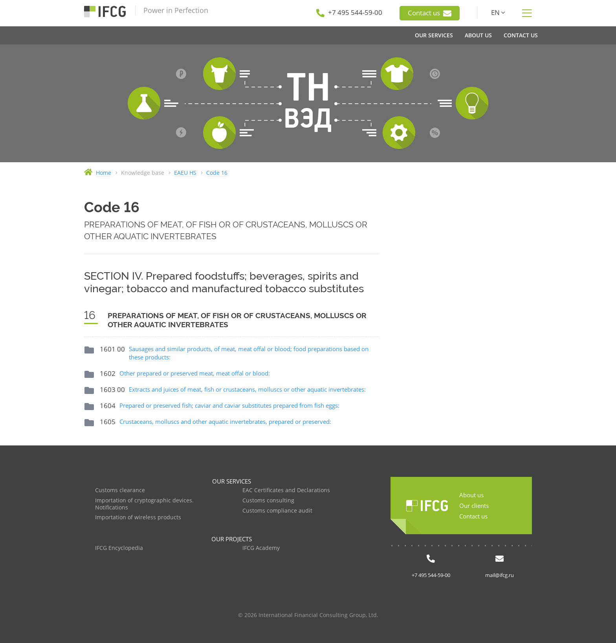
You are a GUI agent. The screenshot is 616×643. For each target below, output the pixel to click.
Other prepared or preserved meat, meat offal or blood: (194, 373)
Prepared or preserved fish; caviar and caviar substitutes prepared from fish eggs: (229, 405)
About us (471, 495)
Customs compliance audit (277, 510)
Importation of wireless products (138, 517)
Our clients (474, 505)
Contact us (429, 13)
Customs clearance (120, 490)
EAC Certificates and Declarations (286, 490)
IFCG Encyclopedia (119, 548)
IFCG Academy (261, 548)
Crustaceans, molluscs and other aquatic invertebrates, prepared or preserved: (225, 421)
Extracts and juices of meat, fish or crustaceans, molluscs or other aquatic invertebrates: (247, 389)
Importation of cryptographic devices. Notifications (144, 504)
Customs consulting (268, 500)
